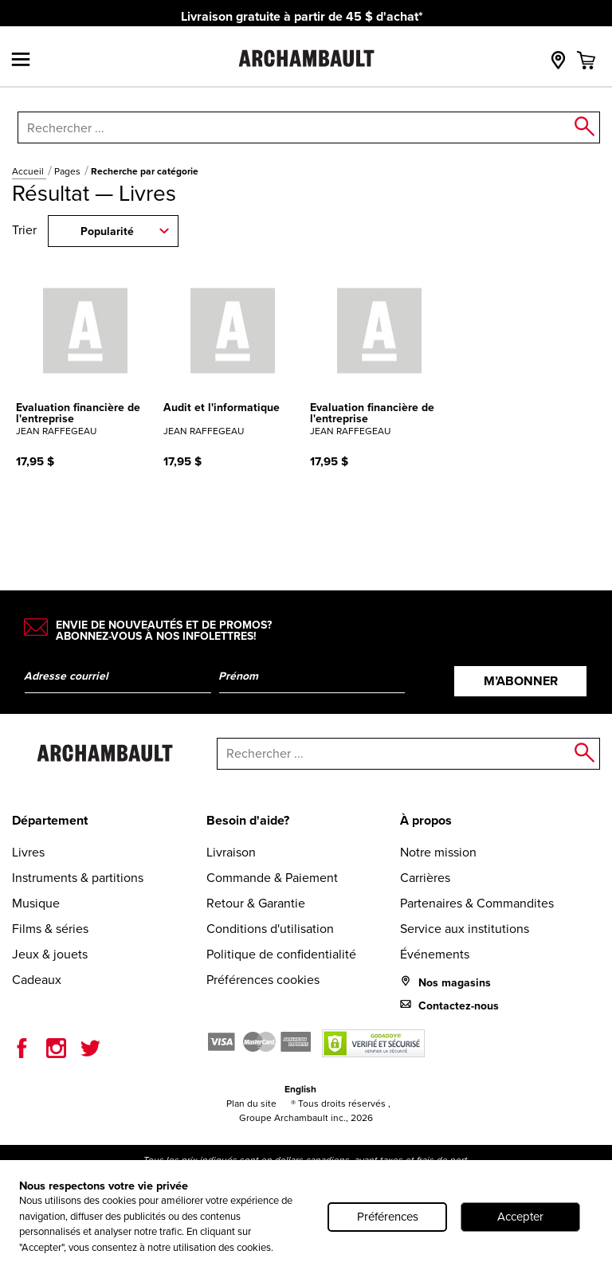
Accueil (29, 171)
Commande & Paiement (272, 877)
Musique (36, 903)
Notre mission (438, 852)
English (300, 1089)
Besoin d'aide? (247, 820)
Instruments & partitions (77, 877)
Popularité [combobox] (107, 231)
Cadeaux (36, 979)
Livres (28, 852)
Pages (68, 171)
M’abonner (521, 681)
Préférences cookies (263, 979)
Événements (434, 954)
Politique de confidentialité (281, 954)
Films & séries (50, 928)
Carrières (425, 877)
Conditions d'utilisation (270, 928)
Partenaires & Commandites (477, 903)
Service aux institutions (464, 928)
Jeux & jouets (50, 954)
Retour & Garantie (255, 903)
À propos (426, 820)
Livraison (231, 852)
